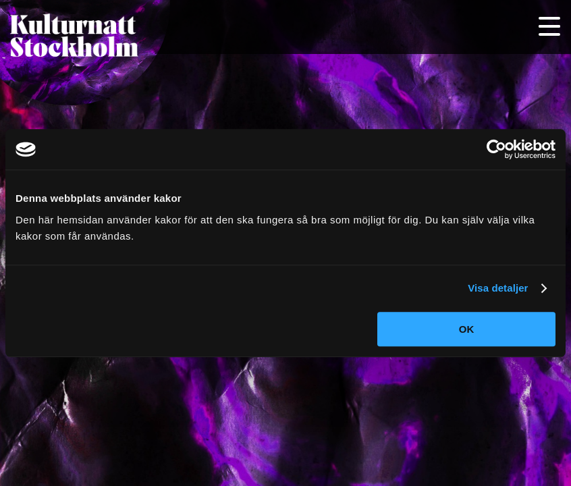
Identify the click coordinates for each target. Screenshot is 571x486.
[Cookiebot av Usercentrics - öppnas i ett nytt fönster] (496, 149)
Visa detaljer (498, 288)
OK (466, 329)
